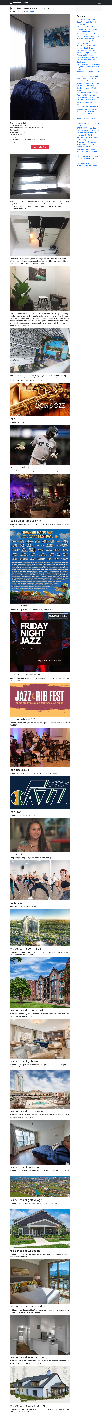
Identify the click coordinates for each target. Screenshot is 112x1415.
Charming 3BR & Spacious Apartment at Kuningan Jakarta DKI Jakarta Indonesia (87, 144)
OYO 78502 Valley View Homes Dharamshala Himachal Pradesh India (88, 158)
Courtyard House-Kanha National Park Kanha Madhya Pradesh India (87, 151)
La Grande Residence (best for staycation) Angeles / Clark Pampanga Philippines (88, 52)
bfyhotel (31, 11)
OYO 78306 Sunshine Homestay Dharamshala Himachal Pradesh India (86, 45)
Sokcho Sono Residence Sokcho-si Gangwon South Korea (86, 87)
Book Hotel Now (39, 147)
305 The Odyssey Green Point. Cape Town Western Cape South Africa (88, 59)
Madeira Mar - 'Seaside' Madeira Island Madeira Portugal (85, 113)
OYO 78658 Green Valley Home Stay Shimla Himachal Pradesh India (88, 66)
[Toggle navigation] (99, 3)
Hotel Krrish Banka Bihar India (88, 93)
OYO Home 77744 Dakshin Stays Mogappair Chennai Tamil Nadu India (86, 22)
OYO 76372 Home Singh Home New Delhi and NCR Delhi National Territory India (88, 38)
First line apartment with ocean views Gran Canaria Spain (86, 102)
